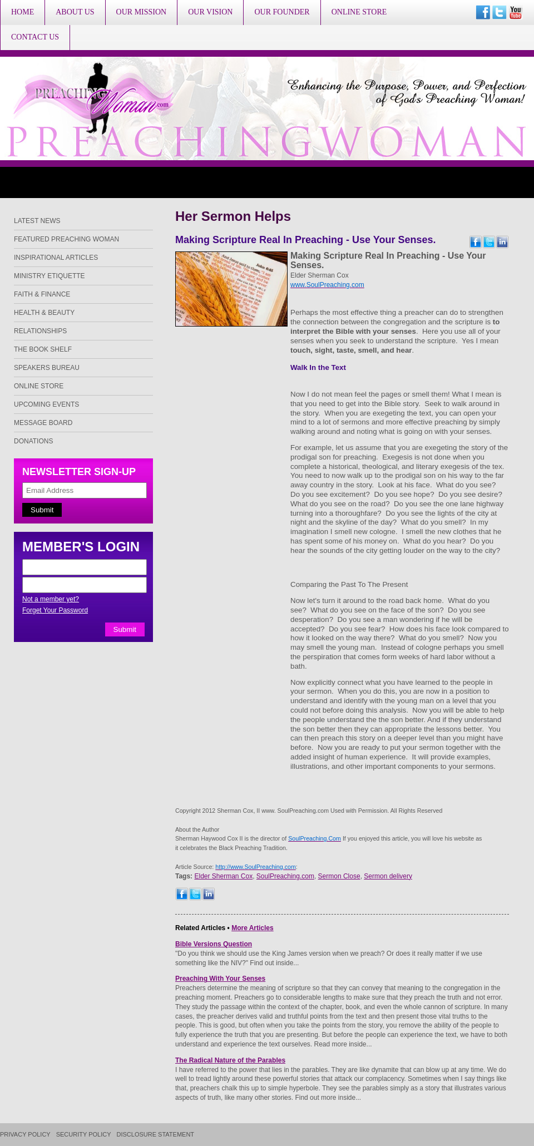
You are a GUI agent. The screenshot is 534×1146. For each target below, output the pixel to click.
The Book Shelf (43, 349)
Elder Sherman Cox (223, 876)
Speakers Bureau (47, 368)
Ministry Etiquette (49, 276)
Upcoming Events (46, 404)
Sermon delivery (388, 876)
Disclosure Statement (156, 1135)
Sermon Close (339, 876)
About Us (75, 12)
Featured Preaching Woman (66, 239)
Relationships (40, 331)
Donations (33, 441)
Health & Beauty (44, 313)
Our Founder (281, 12)
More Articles (252, 928)
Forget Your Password (55, 610)
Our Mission (141, 12)
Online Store (359, 12)
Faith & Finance (42, 294)
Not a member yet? (50, 599)
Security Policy (83, 1135)
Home (22, 12)
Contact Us (35, 37)
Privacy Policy (25, 1135)
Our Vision (210, 12)
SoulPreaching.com (285, 876)
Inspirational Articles (56, 257)
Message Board (43, 423)
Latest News (37, 221)
